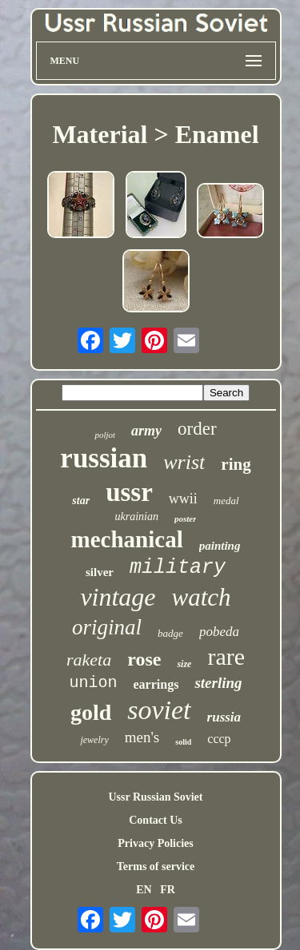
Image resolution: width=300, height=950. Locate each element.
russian (103, 458)
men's (142, 737)
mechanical (127, 539)
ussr (129, 492)
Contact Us (155, 820)
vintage (117, 596)
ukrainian (136, 517)
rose (144, 659)
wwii (183, 499)
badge (170, 633)
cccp (218, 738)
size (184, 664)
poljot (104, 434)
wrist (184, 462)
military (178, 567)
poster (185, 518)
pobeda (219, 631)
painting (220, 545)
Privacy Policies (155, 843)
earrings (156, 684)
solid (183, 741)
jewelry (94, 739)
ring (235, 464)
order (197, 429)
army (146, 431)
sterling (218, 682)
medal (226, 501)
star (81, 501)
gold (90, 712)
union (93, 683)
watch (201, 597)
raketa (88, 660)
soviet (158, 710)
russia (224, 717)
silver (100, 572)
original (107, 627)
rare (226, 656)
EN (143, 890)
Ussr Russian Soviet (156, 797)
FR (167, 890)
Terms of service (155, 866)
